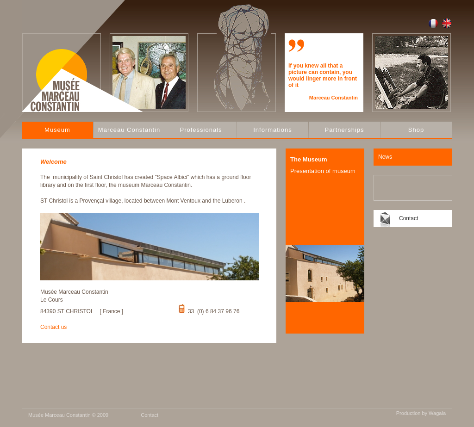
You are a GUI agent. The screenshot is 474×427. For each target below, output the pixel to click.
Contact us (53, 327)
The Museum (308, 159)
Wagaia (437, 413)
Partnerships (344, 129)
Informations (272, 129)
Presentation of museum (323, 170)
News (385, 157)
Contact (408, 218)
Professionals (201, 129)
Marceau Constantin (129, 129)
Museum (57, 129)
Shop (416, 129)
